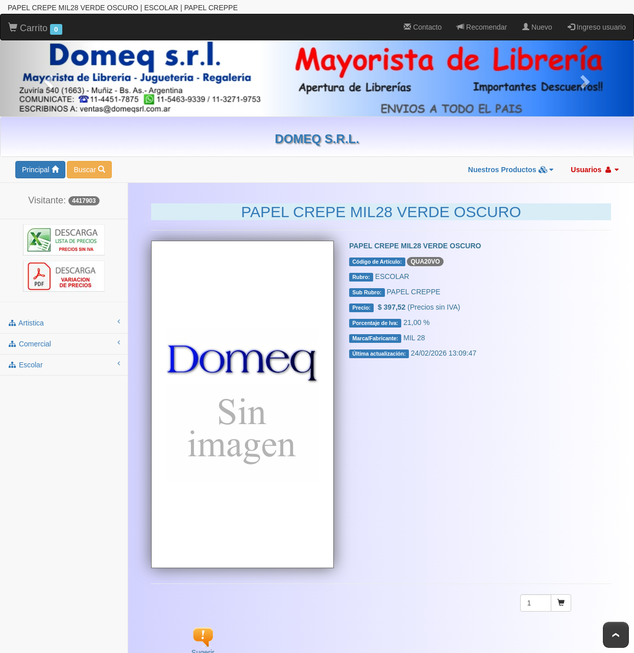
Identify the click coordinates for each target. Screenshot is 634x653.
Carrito (35, 28)
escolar (64, 364)
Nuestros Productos (511, 170)
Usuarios (595, 170)
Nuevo (537, 27)
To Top (616, 635)
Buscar (89, 170)
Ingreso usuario (597, 27)
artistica (64, 322)
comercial (64, 343)
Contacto (423, 27)
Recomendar (482, 27)
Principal (40, 170)
